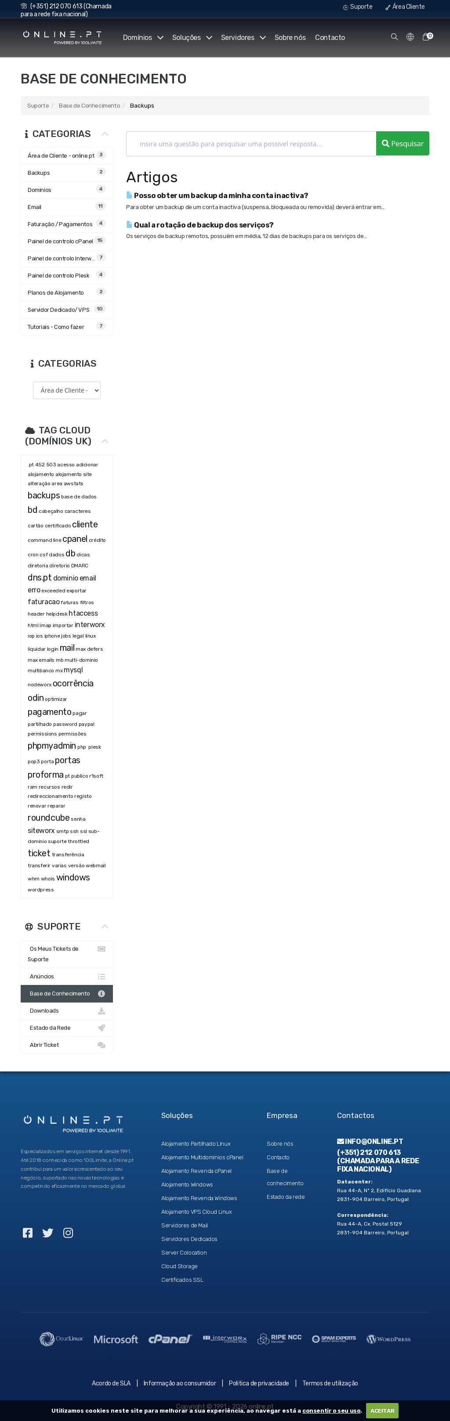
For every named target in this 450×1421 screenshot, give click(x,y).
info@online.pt (370, 1141)
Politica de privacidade (259, 1383)
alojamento (41, 474)
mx (58, 670)
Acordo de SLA (111, 1383)
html (33, 625)
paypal (86, 724)
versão (76, 865)
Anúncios (67, 976)
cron (33, 555)
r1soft (96, 776)
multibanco (41, 670)
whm (34, 879)
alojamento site (73, 474)
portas (67, 760)
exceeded (53, 591)
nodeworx (39, 685)
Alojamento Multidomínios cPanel (202, 1157)
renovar (37, 806)
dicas (83, 555)
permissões (72, 734)
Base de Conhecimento (89, 105)
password (65, 724)
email (88, 578)
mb (59, 660)
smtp (62, 831)
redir (67, 787)
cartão (36, 526)
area (56, 483)
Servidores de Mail (184, 1225)
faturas (69, 602)
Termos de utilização (330, 1383)
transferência (68, 854)
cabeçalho (51, 511)
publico (79, 776)
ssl (83, 831)
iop (31, 636)
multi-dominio (81, 660)
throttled (78, 841)
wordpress (41, 890)
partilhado (40, 724)
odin (36, 697)
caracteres (78, 511)
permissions (42, 734)
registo (82, 796)
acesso (66, 465)
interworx (90, 624)
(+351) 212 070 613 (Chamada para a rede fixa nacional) (66, 10)
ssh (74, 831)
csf (43, 555)
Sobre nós (290, 37)
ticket (39, 853)
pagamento (49, 712)
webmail (95, 865)
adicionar (87, 465)
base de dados (79, 497)
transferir (39, 865)
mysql (73, 670)
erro (34, 590)
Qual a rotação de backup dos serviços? (200, 225)
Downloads (67, 1011)
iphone (52, 636)
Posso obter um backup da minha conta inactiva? (217, 195)
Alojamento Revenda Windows (199, 1198)
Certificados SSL (182, 1280)
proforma (46, 774)
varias (59, 865)
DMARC (79, 566)
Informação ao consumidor (180, 1383)
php (82, 747)
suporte (57, 841)
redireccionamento (50, 796)
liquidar (37, 649)
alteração (39, 483)
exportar (76, 591)
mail (67, 647)
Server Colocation (184, 1252)
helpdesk (57, 614)
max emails (41, 660)
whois (48, 879)
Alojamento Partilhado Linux (195, 1143)
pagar (80, 713)
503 (51, 465)
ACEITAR (382, 1410)
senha (78, 819)
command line (44, 540)
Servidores (243, 37)
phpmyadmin (52, 745)
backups (44, 495)
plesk (94, 747)
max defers (89, 649)
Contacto (330, 37)
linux (90, 636)
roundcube (48, 817)
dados (56, 555)
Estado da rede (286, 1197)
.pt (31, 465)
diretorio (59, 566)
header (36, 614)
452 (40, 465)
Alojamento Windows (187, 1184)
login (52, 649)
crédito (97, 540)
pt (67, 776)
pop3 (34, 761)
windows (73, 877)
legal (78, 636)
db (70, 553)
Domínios (142, 37)
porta (47, 761)
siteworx (41, 830)
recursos (49, 787)
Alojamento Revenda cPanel (196, 1171)
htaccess (83, 613)
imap (45, 625)
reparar (56, 806)
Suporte (357, 7)
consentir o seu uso (331, 1410)
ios (39, 636)
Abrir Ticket (67, 1045)
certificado (58, 526)
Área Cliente (405, 7)
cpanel (74, 539)
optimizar (56, 699)
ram (32, 787)
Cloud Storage (179, 1266)
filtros (87, 602)
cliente (85, 524)
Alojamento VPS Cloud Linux (196, 1211)
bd (32, 510)
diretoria (38, 566)
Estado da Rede (67, 1028)
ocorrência (73, 683)
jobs (66, 636)
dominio (65, 578)
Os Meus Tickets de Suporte (67, 953)
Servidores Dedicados (189, 1239)
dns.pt (40, 577)
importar (63, 625)
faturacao (43, 602)
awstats (73, 483)
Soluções (191, 37)
